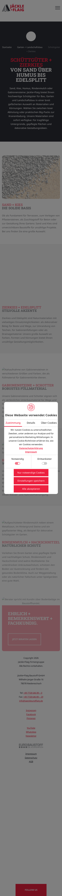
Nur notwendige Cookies (31, 472)
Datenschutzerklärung (31, 448)
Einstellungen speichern (31, 480)
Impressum (31, 451)
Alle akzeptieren (31, 488)
